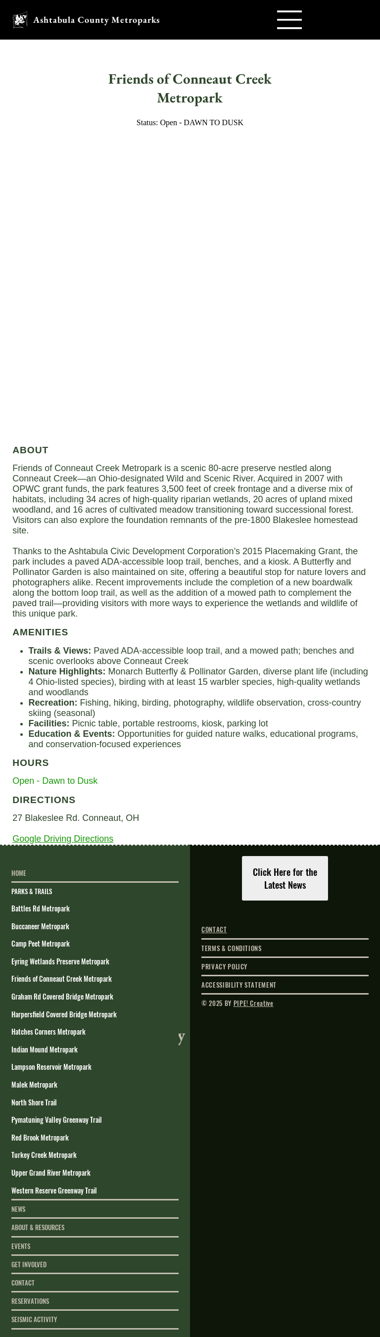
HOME (18, 873)
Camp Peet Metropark (40, 943)
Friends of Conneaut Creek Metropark (61, 978)
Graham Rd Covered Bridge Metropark (62, 996)
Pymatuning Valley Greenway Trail (56, 1119)
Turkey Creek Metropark (44, 1154)
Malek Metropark (34, 1084)
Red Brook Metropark (40, 1137)
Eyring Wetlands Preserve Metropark (60, 961)
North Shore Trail (34, 1102)
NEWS (18, 1209)
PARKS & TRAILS (31, 891)
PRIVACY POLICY (224, 966)
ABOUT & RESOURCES (37, 1227)
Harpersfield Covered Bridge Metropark (64, 1014)
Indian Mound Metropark (44, 1049)
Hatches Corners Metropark (48, 1031)
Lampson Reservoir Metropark (51, 1066)
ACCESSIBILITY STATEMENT (239, 985)
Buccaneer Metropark (40, 926)
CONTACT (23, 1283)
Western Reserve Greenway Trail (54, 1190)
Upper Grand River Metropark (51, 1172)
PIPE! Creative (254, 1003)
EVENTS (20, 1246)
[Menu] (289, 19)
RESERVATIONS (30, 1301)
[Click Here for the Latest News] (285, 878)
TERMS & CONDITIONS (231, 948)
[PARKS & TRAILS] (166, 891)
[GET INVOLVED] (166, 1264)
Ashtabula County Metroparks (96, 19)
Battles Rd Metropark (40, 908)
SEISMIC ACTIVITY (34, 1319)
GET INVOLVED (29, 1264)
